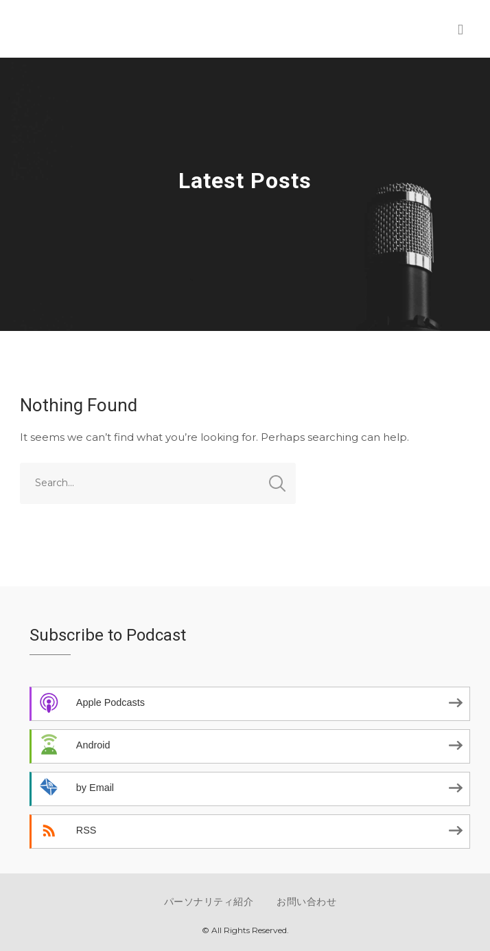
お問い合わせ (306, 901)
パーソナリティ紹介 (209, 901)
